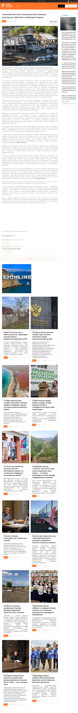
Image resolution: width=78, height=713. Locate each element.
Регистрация (71, 6)
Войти (62, 6)
